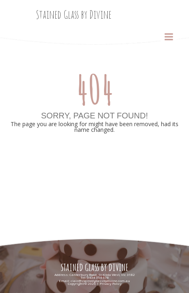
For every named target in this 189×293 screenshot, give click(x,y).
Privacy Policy (111, 283)
